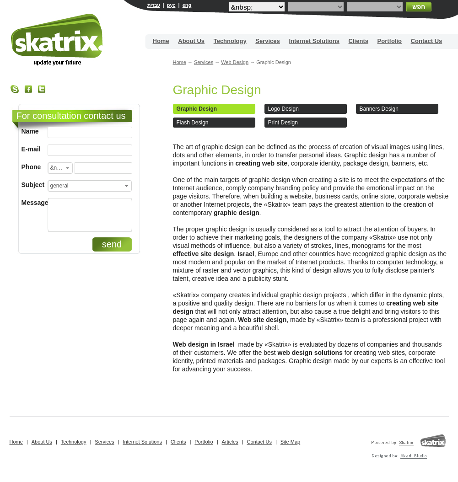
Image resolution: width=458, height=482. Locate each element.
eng (187, 5)
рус (171, 5)
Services (267, 40)
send (112, 244)
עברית (153, 5)
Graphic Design (217, 90)
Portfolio (389, 40)
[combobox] (60, 168)
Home (161, 40)
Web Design (234, 62)
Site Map (290, 442)
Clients (358, 40)
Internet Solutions (314, 40)
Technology (230, 40)
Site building (57, 39)
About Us (191, 40)
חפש (418, 7)
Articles (230, 442)
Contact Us (426, 40)
